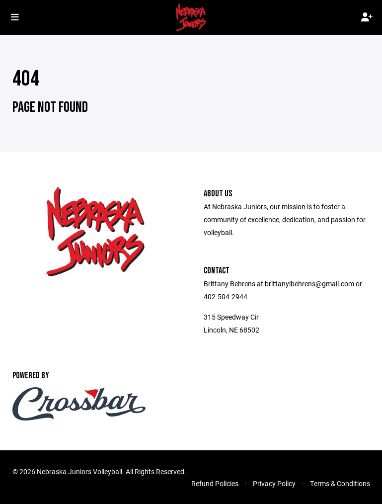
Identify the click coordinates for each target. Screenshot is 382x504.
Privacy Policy (274, 483)
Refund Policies (214, 483)
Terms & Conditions (340, 483)
